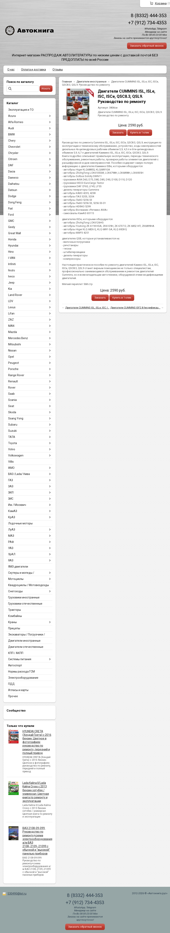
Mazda (12, 332)
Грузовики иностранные (24, 597)
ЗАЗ (10, 486)
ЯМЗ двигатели (18, 566)
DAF (10, 165)
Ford (11, 214)
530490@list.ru (17, 893)
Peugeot (13, 362)
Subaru (12, 424)
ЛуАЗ (11, 529)
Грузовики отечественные (25, 603)
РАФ (11, 541)
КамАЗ (12, 511)
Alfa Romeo (15, 122)
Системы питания (19, 659)
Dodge (12, 196)
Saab (11, 393)
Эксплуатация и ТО (21, 109)
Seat (11, 406)
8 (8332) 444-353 (149, 15)
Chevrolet (14, 146)
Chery (12, 140)
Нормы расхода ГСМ (21, 671)
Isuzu (11, 270)
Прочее (13, 696)
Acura (12, 115)
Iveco (11, 276)
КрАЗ (11, 517)
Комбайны (15, 616)
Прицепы (14, 628)
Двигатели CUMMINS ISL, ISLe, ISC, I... (87, 307)
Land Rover (15, 295)
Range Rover (16, 375)
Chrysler (13, 153)
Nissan (12, 350)
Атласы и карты (18, 690)
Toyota (12, 443)
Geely (11, 227)
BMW (11, 134)
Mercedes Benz (18, 338)
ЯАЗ (10, 560)
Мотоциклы (15, 579)
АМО (11, 467)
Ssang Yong (15, 418)
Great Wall (14, 233)
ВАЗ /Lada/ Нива (19, 474)
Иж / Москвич (17, 504)
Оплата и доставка (33, 69)
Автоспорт (15, 665)
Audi (11, 128)
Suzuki (12, 430)
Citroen (12, 159)
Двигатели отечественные (25, 646)
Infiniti (12, 264)
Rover (12, 387)
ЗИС (10, 498)
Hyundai (13, 245)
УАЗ (10, 548)
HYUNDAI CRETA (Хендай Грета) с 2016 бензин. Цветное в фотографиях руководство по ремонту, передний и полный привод (36, 742)
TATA (11, 437)
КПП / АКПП (15, 653)
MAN (11, 325)
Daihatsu (13, 183)
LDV (10, 301)
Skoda (12, 412)
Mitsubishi (14, 344)
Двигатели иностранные (24, 640)
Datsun (12, 190)
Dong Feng (14, 202)
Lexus (12, 307)
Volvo (11, 449)
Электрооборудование (23, 677)
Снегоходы (15, 591)
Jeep (11, 282)
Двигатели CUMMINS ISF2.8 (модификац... (135, 307)
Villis (11, 461)
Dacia (11, 171)
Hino (11, 251)
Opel (11, 356)
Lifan (11, 313)
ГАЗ (10, 480)
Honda (12, 239)
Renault (13, 381)
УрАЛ (11, 554)
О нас (11, 69)
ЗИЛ (11, 492)
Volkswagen (15, 455)
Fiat (10, 208)
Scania (12, 399)
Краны (12, 622)
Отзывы (57, 69)
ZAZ (11, 319)
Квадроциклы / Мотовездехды (28, 585)
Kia (10, 288)
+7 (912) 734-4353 (147, 22)
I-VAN (11, 257)
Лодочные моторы (20, 523)
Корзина (161, 3)
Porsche (13, 369)
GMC (11, 220)
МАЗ (11, 535)
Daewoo (13, 177)
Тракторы (14, 609)
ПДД (11, 683)
